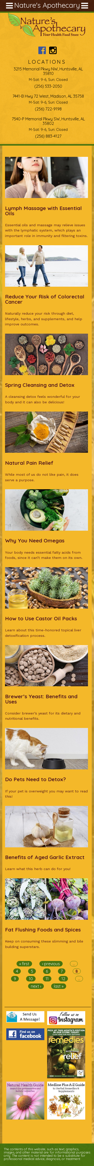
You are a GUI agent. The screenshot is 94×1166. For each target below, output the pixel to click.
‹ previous (51, 963)
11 (47, 978)
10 (31, 978)
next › (36, 986)
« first (24, 963)
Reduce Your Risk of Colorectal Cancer (44, 299)
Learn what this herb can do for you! (37, 869)
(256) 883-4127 (48, 136)
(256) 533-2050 (48, 86)
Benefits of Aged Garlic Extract (44, 857)
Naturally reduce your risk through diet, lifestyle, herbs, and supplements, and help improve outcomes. (43, 318)
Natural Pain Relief (29, 463)
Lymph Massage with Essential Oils (43, 211)
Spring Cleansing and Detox (39, 385)
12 (63, 978)
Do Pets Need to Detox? (35, 779)
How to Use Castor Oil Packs (41, 618)
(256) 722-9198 (48, 108)
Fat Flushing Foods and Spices (43, 929)
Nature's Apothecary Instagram (52, 50)
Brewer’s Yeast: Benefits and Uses (41, 699)
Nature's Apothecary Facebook (42, 50)
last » (58, 986)
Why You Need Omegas (34, 540)
